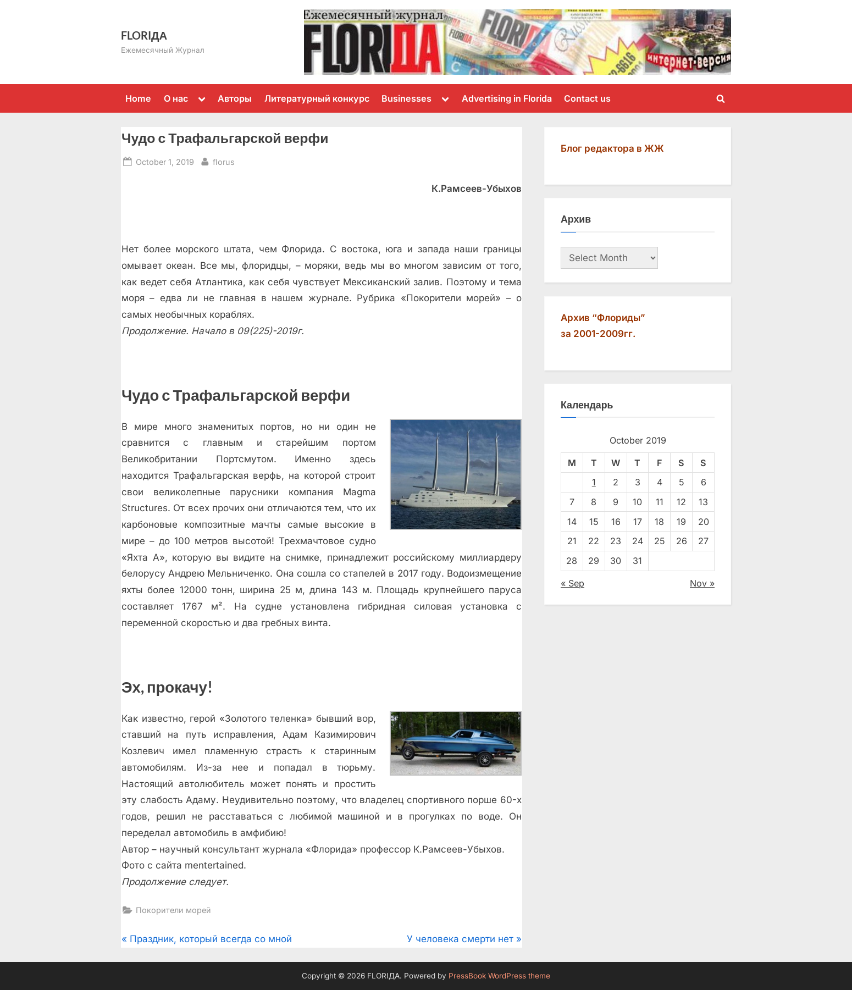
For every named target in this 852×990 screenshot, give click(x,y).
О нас (176, 98)
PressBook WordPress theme (499, 975)
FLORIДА (144, 35)
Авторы (235, 98)
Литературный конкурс (316, 98)
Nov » (702, 583)
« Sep (572, 583)
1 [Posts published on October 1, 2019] (594, 482)
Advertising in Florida (507, 98)
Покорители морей (173, 910)
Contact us (587, 98)
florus (224, 161)
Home (138, 98)
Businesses (406, 98)
